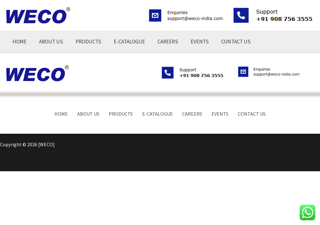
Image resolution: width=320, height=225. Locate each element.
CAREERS (168, 41)
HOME (19, 41)
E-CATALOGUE (129, 41)
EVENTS (200, 41)
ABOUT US (51, 41)
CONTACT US (236, 41)
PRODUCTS (88, 41)
